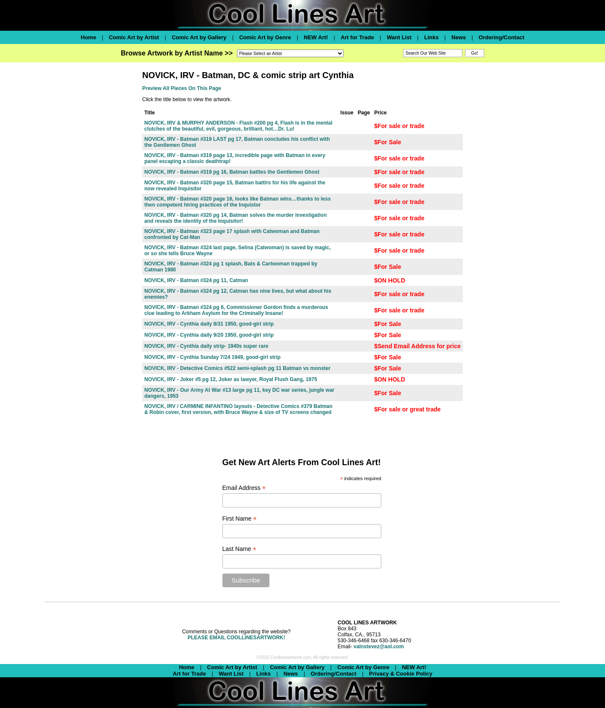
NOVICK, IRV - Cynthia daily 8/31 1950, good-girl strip (209, 324)
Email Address (244, 488)
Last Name (239, 549)
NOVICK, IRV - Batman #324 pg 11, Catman (196, 280)
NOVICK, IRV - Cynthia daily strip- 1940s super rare (206, 346)
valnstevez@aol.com (379, 647)
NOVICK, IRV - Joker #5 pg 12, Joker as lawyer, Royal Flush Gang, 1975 (230, 379)
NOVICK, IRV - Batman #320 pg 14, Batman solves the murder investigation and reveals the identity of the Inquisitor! (235, 218)
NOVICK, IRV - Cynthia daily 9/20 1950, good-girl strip (209, 335)
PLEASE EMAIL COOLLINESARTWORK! (236, 638)
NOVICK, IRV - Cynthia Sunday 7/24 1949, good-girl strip (212, 357)
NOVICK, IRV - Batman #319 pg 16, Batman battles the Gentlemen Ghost (231, 172)
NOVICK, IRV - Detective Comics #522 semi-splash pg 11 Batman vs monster (237, 368)
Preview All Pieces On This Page (181, 88)
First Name (239, 519)
